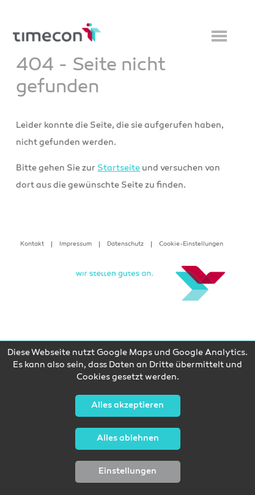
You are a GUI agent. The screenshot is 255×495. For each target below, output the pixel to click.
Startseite (118, 168)
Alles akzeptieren (127, 406)
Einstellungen (127, 472)
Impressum (75, 244)
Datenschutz (125, 244)
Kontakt (32, 244)
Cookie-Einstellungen (191, 244)
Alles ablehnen (128, 439)
